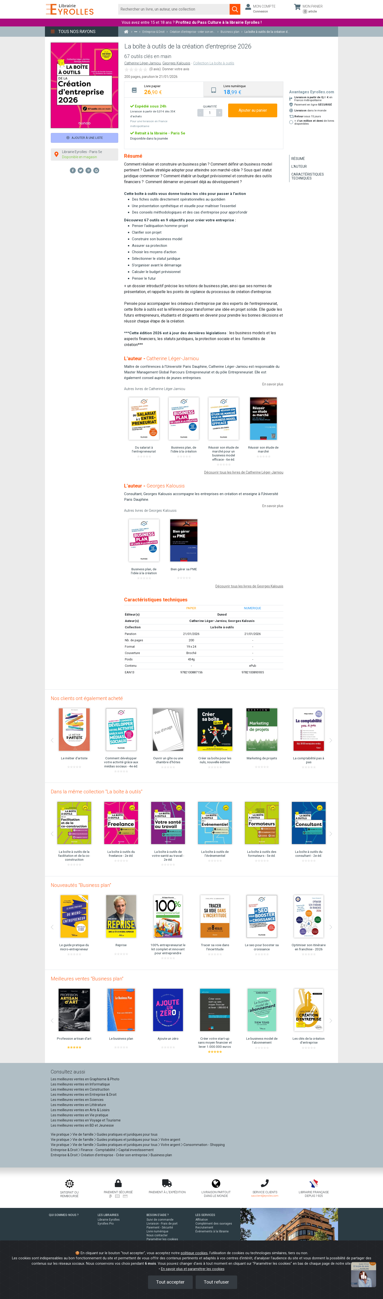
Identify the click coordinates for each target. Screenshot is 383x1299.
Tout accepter (170, 1282)
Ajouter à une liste (84, 138)
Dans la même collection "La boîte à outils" (96, 792)
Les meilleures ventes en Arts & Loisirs (80, 1110)
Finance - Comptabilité (98, 1150)
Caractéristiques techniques (307, 176)
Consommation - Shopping (204, 1145)
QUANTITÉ (210, 106)
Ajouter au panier (253, 110)
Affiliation (201, 1219)
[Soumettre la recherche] (235, 9)
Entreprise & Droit (64, 1150)
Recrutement (204, 1227)
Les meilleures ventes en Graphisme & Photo (85, 1079)
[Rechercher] (174, 9)
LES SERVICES (205, 1215)
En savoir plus (272, 384)
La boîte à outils (222, 627)
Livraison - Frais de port (162, 1223)
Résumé (298, 159)
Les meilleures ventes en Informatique (80, 1084)
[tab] (164, 89)
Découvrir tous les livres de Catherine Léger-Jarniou (243, 472)
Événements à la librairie (212, 1231)
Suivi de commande (160, 1219)
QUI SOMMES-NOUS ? (64, 1215)
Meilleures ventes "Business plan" (87, 979)
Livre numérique (157, 1231)
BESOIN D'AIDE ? (158, 1215)
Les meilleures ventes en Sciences (77, 1100)
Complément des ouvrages (213, 1223)
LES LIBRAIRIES (108, 1215)
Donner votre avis (175, 69)
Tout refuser (216, 1282)
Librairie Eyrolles (109, 1219)
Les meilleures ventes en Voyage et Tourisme (86, 1120)
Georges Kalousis (176, 63)
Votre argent (170, 1140)
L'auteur (299, 166)
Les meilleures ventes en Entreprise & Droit (84, 1094)
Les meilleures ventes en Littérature (78, 1105)
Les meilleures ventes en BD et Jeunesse (82, 1125)
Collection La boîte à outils (213, 63)
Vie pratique (60, 1134)
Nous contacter (157, 1235)
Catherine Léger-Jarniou (142, 63)
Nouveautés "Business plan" (81, 885)
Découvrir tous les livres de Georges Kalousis (249, 586)
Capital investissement (136, 1150)
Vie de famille (83, 1134)
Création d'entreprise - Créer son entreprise (114, 1155)
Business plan (161, 1155)
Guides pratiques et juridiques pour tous (127, 1134)
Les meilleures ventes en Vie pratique (79, 1115)
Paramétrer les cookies (162, 1239)
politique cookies (194, 1253)
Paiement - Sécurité (160, 1227)
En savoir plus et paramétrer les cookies (192, 1269)
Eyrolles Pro (106, 1223)
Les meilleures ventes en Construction (80, 1089)
